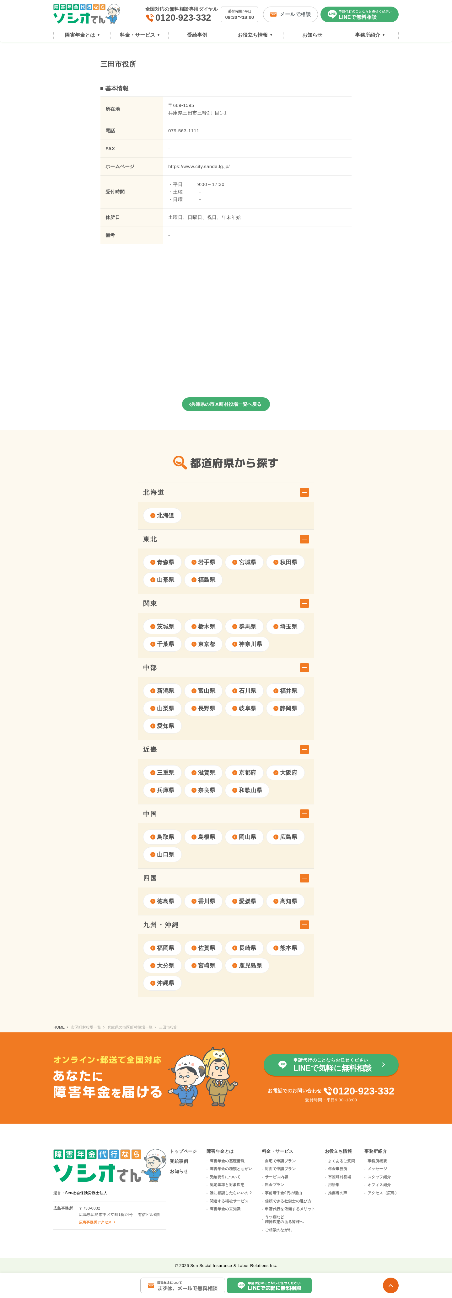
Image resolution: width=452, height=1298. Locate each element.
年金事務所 (337, 1169)
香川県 (203, 901)
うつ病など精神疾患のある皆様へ (284, 1219)
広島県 (285, 837)
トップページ (183, 1151)
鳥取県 (162, 837)
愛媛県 (244, 901)
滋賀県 (203, 773)
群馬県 (244, 626)
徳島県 (162, 901)
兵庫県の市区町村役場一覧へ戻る (226, 404)
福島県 (203, 580)
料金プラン (274, 1185)
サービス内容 (276, 1177)
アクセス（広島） (383, 1193)
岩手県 (203, 562)
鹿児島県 (247, 965)
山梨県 (162, 708)
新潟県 (162, 691)
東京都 (203, 644)
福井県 (285, 691)
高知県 (285, 901)
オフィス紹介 (379, 1185)
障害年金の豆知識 (225, 1209)
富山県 (203, 691)
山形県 (162, 580)
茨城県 (162, 626)
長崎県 (244, 948)
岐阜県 (244, 708)
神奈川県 (247, 644)
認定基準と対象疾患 (227, 1185)
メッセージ (377, 1169)
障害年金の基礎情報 (227, 1161)
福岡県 (162, 948)
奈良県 (203, 790)
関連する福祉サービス (229, 1201)
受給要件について (225, 1177)
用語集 (334, 1185)
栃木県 (203, 626)
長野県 (203, 708)
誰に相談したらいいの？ (231, 1193)
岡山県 (244, 837)
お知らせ (179, 1171)
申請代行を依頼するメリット (290, 1209)
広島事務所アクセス (95, 1222)
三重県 (162, 773)
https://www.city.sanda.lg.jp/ (199, 166)
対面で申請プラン (280, 1169)
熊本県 (285, 948)
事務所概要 (377, 1161)
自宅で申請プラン (280, 1161)
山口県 (162, 854)
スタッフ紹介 (379, 1177)
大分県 (162, 965)
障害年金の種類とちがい (231, 1169)
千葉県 (162, 644)
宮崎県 (203, 965)
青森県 (162, 562)
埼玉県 (285, 626)
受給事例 (179, 1161)
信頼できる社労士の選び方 (288, 1201)
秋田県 (285, 562)
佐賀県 (203, 948)
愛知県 (162, 726)
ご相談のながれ (278, 1230)
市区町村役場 (339, 1177)
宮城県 (244, 562)
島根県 (203, 837)
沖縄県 (162, 983)
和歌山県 (247, 790)
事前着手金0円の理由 (283, 1193)
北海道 (162, 515)
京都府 (244, 773)
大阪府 (285, 773)
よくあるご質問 (341, 1161)
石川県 (244, 691)
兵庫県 (162, 790)
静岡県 (285, 708)
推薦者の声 (337, 1193)
